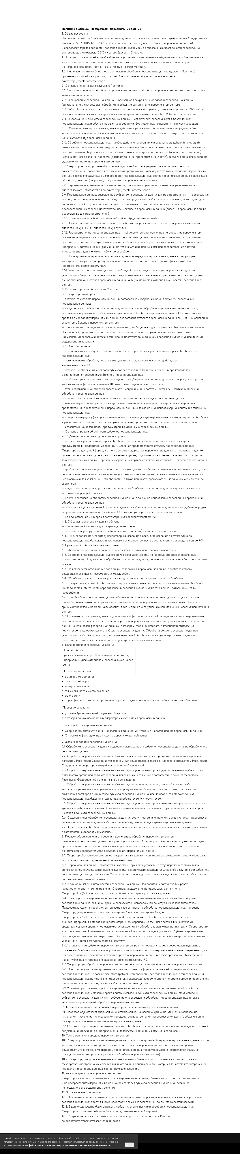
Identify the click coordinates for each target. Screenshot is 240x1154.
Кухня (121, 4)
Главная (33, 4)
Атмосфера (63, 4)
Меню (147, 4)
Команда (176, 4)
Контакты (206, 4)
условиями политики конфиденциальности (88, 1145)
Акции (94, 4)
